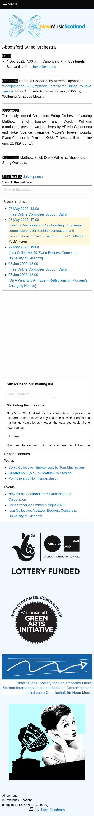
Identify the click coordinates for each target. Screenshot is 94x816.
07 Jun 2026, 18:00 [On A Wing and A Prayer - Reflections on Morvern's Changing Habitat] (48, 280)
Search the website (47, 187)
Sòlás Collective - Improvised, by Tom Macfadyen (46, 467)
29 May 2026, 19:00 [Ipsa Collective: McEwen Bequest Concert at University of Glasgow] (43, 252)
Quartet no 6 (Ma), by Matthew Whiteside (40, 473)
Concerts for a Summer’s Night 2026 (36, 505)
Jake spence (33, 177)
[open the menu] (5, 4)
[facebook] (43, 790)
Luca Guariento (53, 810)
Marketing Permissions (26, 405)
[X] (50, 790)
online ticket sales (42, 67)
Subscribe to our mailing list (30, 384)
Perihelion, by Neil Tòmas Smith (32, 478)
